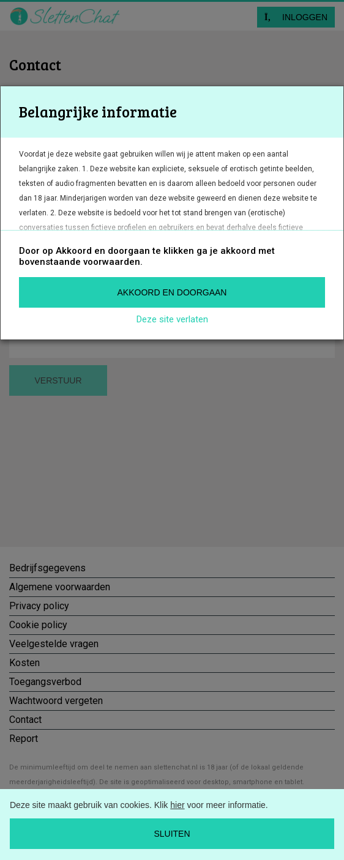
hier (177, 805)
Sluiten (172, 834)
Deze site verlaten (172, 319)
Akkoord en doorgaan (172, 292)
